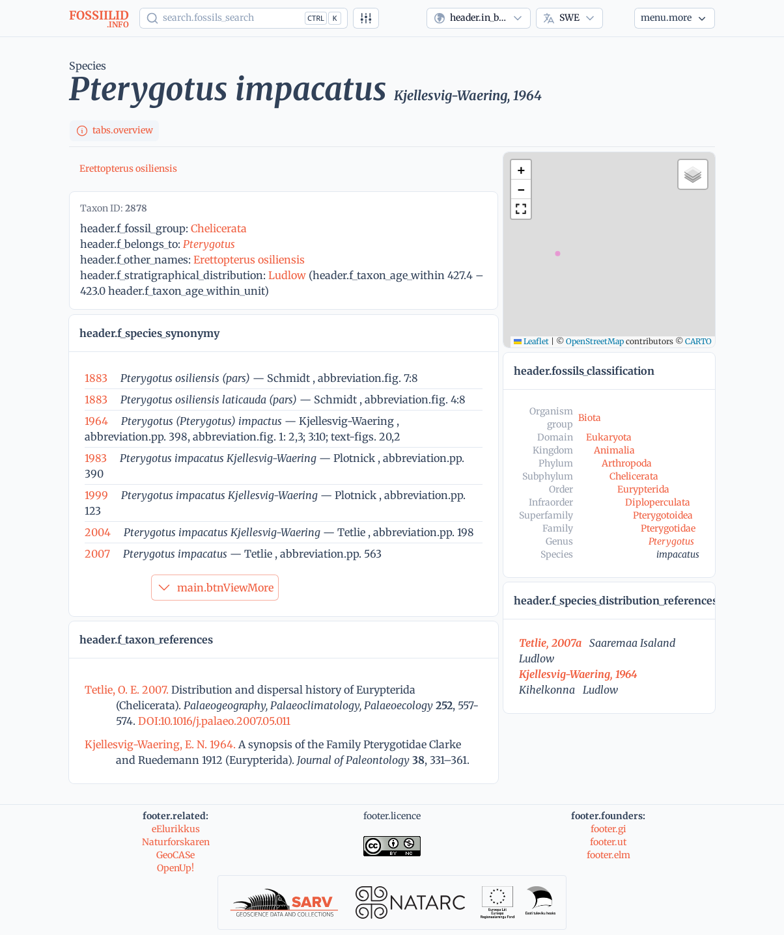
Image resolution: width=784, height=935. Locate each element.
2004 (98, 532)
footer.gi (608, 829)
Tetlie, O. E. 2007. (128, 689)
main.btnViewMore (214, 587)
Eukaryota (609, 437)
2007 (97, 553)
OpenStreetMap (595, 341)
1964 (96, 420)
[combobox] (479, 18)
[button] (521, 170)
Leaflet (531, 341)
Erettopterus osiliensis (128, 168)
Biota (589, 418)
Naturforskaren (176, 842)
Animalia (614, 450)
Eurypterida (643, 489)
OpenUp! (175, 868)
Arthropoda (627, 463)
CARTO (698, 341)
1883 (96, 378)
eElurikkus (176, 829)
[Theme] (618, 18)
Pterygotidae (668, 528)
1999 (96, 495)
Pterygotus (209, 244)
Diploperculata (657, 502)
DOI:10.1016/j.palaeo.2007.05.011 (212, 720)
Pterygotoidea (663, 515)
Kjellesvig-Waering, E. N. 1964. (161, 744)
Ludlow (287, 275)
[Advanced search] (366, 18)
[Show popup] (243, 18)
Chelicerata (219, 228)
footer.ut (608, 842)
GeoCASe (175, 855)
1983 (96, 458)
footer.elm (608, 855)
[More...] (674, 18)
